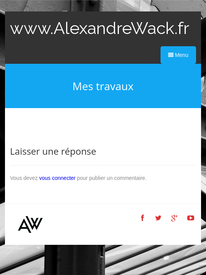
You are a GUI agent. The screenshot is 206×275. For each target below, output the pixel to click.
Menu (178, 55)
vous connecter (57, 178)
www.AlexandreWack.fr (99, 28)
